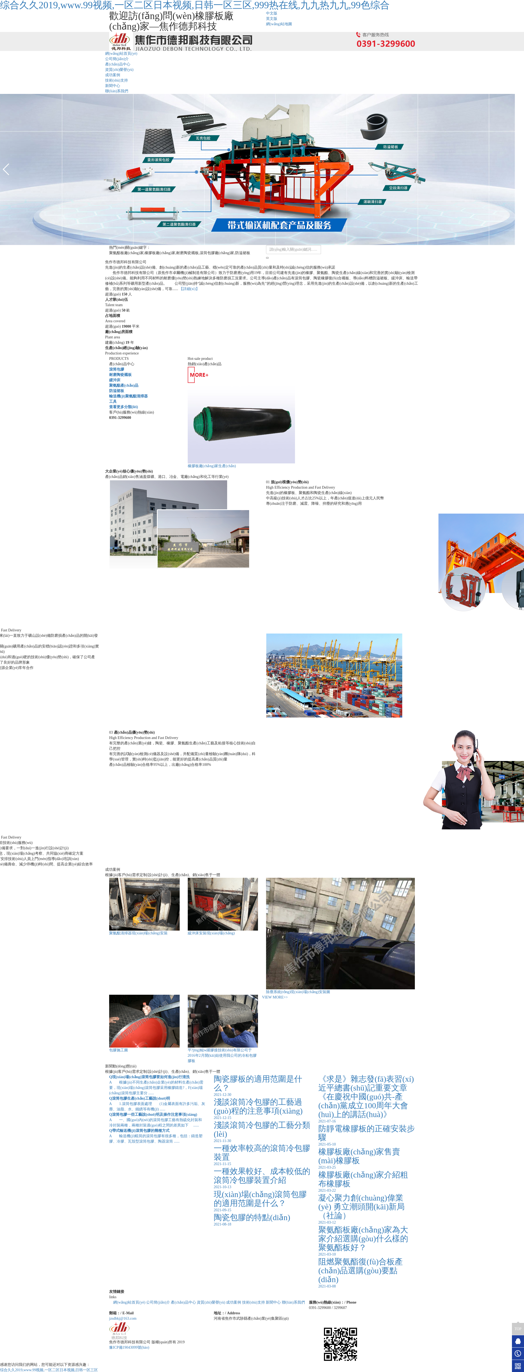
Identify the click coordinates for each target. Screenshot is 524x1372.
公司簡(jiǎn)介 (117, 59)
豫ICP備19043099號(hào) (129, 1347)
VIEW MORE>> (275, 997)
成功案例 (112, 75)
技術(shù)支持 (116, 80)
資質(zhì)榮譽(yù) (119, 70)
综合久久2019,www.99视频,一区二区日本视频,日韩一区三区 (49, 1370)
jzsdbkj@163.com (122, 1318)
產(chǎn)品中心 (117, 64)
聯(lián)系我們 (116, 91)
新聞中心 (112, 86)
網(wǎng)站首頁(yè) (121, 54)
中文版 (271, 13)
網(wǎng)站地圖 (279, 24)
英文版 (271, 19)
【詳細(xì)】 (189, 289)
